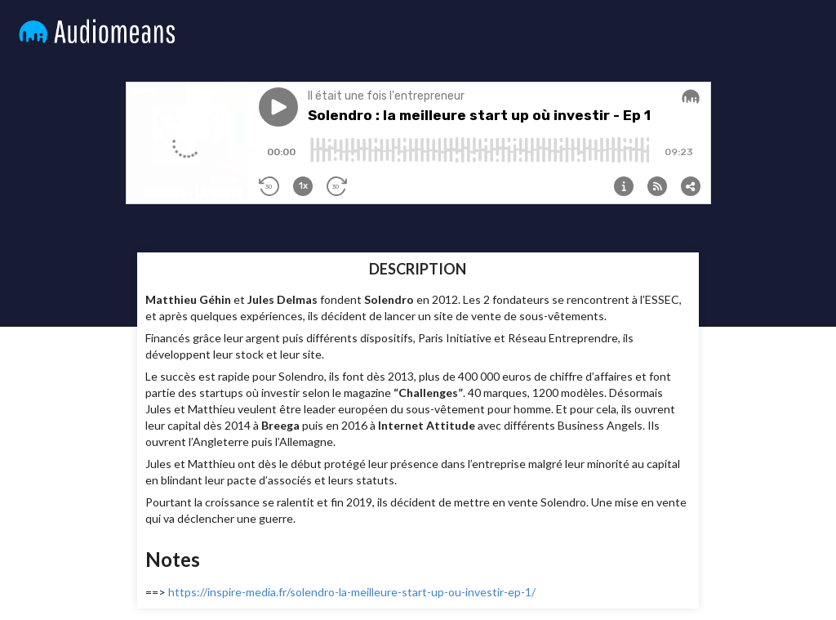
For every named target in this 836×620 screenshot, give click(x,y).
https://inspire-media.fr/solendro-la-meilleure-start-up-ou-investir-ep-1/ (352, 592)
